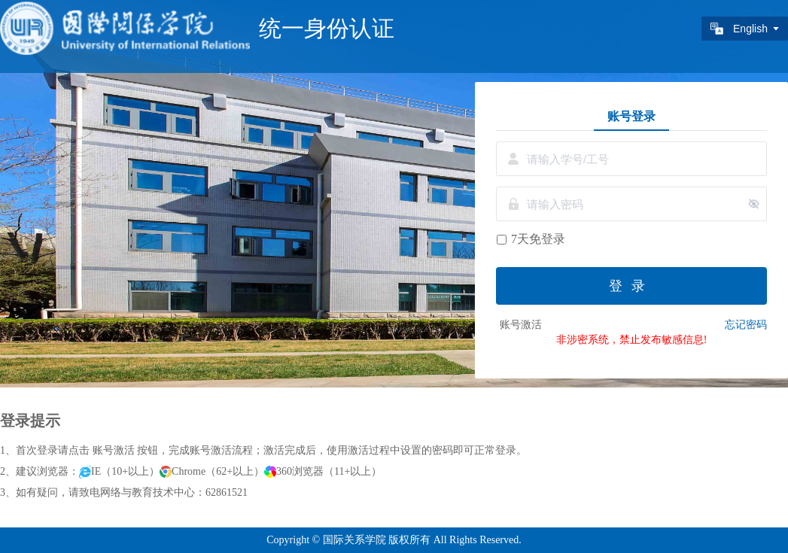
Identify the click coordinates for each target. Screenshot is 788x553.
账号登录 (631, 116)
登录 (631, 285)
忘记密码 (746, 324)
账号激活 (521, 324)
